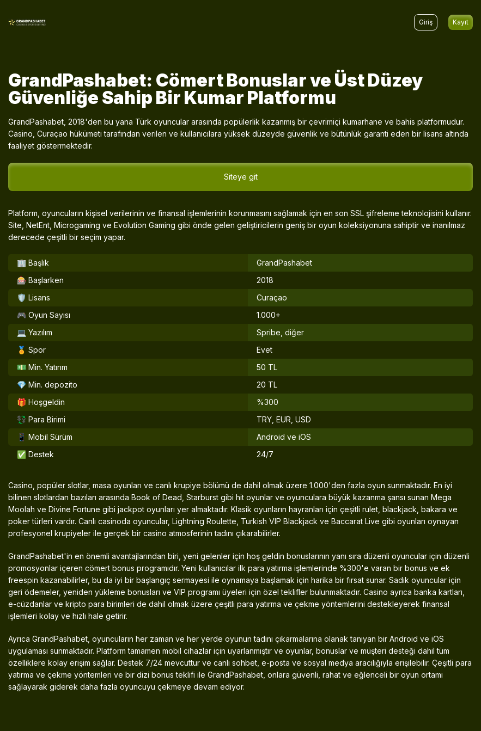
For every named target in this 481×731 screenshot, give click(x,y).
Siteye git (241, 176)
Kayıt (460, 22)
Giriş (426, 22)
